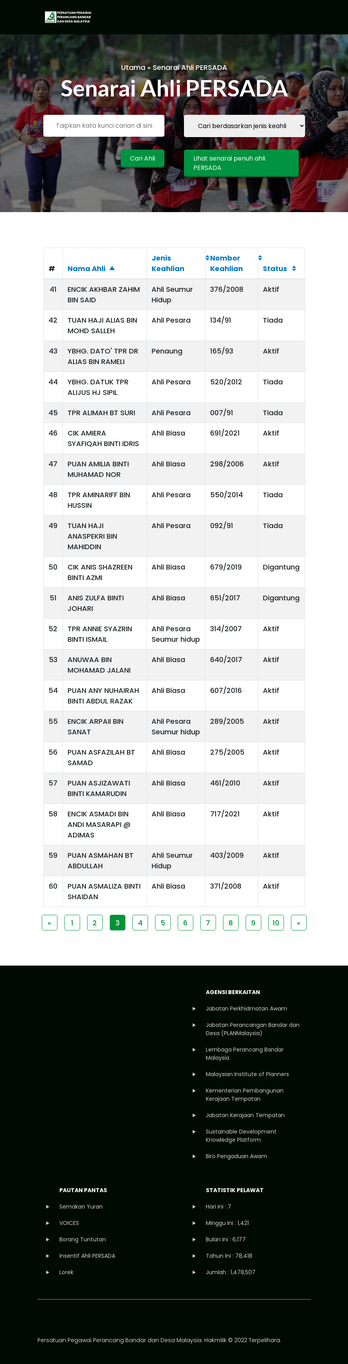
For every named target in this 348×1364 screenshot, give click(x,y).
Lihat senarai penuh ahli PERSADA (229, 163)
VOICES (69, 1223)
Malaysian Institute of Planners (247, 1074)
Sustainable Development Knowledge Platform (241, 1136)
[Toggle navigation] (297, 17)
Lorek (66, 1272)
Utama (133, 67)
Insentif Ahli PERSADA (87, 1256)
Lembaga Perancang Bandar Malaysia (245, 1054)
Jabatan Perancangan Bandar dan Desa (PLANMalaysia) (253, 1029)
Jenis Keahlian (168, 263)
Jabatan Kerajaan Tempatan (245, 1115)
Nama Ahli (86, 268)
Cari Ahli (142, 158)
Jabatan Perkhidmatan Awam (246, 1008)
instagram (77, 1318)
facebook (44, 1318)
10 (276, 923)
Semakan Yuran (81, 1206)
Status (275, 268)
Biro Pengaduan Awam (236, 1156)
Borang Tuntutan (82, 1239)
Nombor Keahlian (226, 263)
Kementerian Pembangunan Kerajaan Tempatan (245, 1095)
